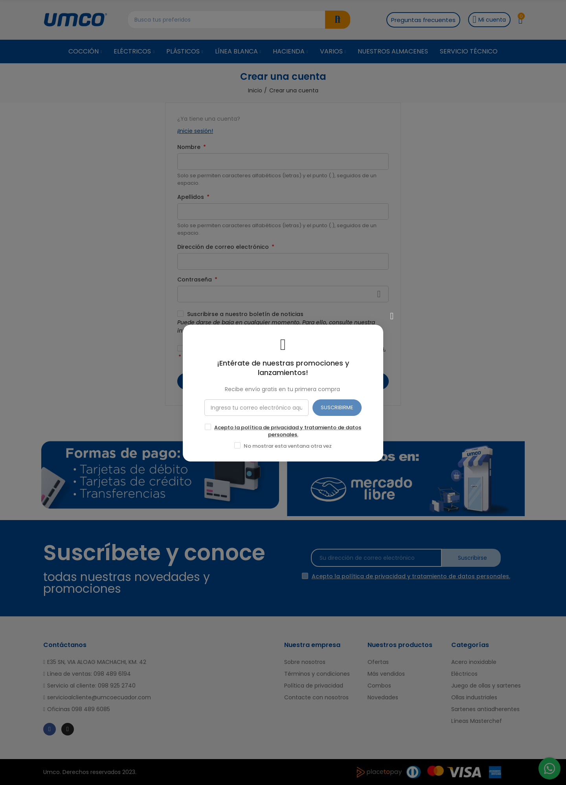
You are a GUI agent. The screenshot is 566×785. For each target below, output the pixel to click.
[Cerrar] (392, 315)
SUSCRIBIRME (337, 407)
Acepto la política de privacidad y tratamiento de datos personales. (287, 430)
